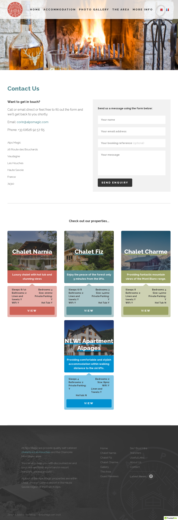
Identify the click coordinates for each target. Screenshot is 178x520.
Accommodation (59, 9)
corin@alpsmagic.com (32, 122)
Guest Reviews (109, 476)
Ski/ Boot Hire (138, 448)
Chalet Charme (109, 462)
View (32, 310)
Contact (135, 466)
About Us (135, 462)
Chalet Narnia (108, 452)
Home (35, 9)
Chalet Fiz (106, 457)
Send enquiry (114, 182)
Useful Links (137, 457)
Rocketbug (30, 514)
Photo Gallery (94, 9)
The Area (121, 9)
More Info (143, 9)
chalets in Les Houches (35, 452)
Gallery (104, 466)
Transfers (135, 452)
